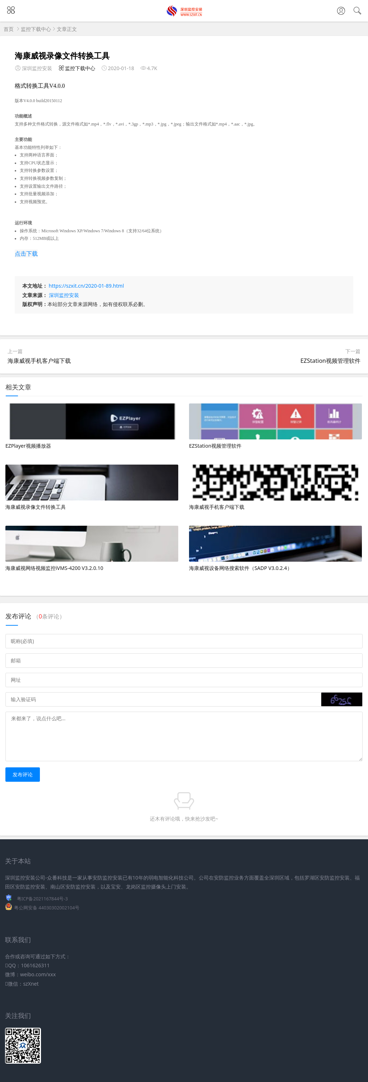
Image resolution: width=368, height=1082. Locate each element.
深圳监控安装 (64, 295)
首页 (9, 29)
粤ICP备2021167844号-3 (42, 899)
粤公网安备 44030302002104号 (46, 908)
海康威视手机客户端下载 (39, 361)
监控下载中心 (36, 29)
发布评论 (23, 774)
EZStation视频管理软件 (330, 361)
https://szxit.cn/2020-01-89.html (86, 285)
